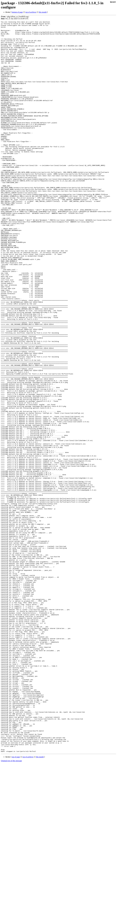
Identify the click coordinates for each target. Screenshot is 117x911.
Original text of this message (11, 907)
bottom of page (17, 12)
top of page (16, 903)
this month (43, 12)
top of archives (30, 12)
